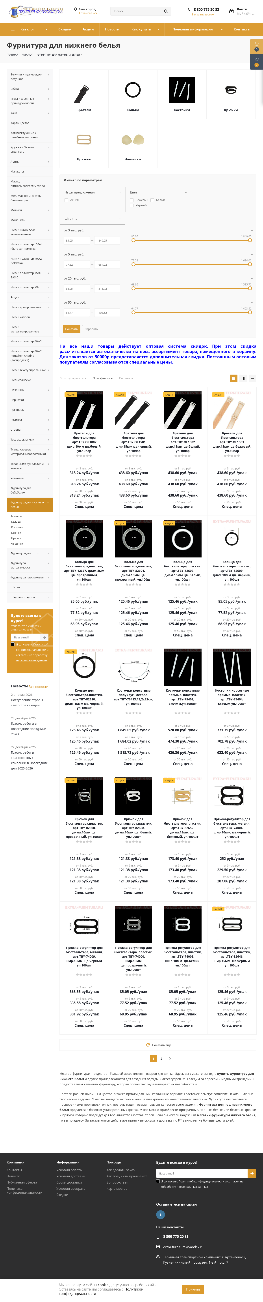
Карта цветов (117, 1188)
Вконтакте (160, 1214)
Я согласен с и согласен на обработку (32, 652)
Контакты (14, 1170)
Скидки (62, 1194)
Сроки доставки (69, 1182)
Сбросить (91, 329)
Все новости (38, 686)
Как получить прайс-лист (126, 1176)
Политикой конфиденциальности (201, 1181)
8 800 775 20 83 (206, 9)
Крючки (231, 110)
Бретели (83, 110)
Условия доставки (70, 1176)
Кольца (133, 110)
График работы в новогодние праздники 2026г (28, 728)
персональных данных (31, 660)
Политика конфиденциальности (25, 1190)
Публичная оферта (22, 1182)
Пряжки (84, 159)
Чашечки (133, 159)
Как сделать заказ (120, 1170)
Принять (193, 1289)
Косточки (182, 110)
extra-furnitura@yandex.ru (183, 1247)
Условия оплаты (69, 1170)
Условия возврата (70, 1188)
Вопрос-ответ (117, 1182)
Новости (13, 1176)
